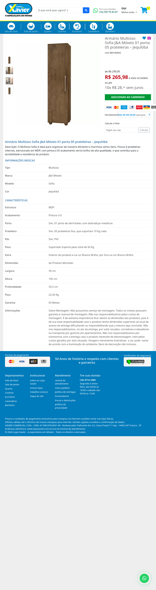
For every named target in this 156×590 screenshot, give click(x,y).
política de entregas (65, 391)
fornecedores (62, 396)
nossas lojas (36, 387)
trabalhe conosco (39, 391)
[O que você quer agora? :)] (59, 10)
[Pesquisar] (86, 10)
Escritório (77, 28)
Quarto (48, 28)
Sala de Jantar (31, 28)
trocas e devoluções (65, 400)
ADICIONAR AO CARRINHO (128, 97)
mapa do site (37, 396)
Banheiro (110, 28)
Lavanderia (93, 28)
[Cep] (122, 130)
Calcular (144, 130)
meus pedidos (62, 387)
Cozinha (62, 28)
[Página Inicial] (18, 18)
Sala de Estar (11, 28)
